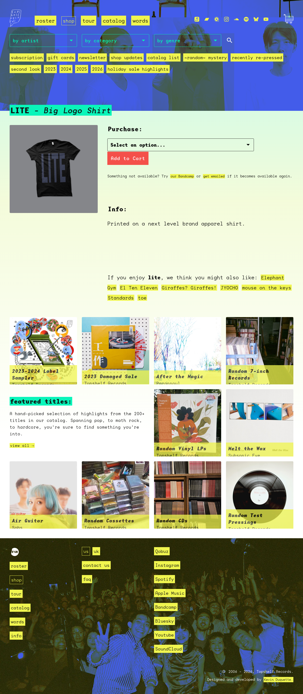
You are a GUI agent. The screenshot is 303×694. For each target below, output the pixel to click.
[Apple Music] (197, 19)
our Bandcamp (184, 164)
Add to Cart (224, 146)
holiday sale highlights (138, 70)
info (17, 634)
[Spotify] (246, 19)
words (141, 20)
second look (25, 70)
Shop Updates (126, 58)
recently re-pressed (257, 58)
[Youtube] (266, 19)
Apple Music (172, 592)
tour (89, 20)
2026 (97, 70)
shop (69, 20)
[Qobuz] (216, 19)
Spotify (166, 578)
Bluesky (166, 620)
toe (161, 296)
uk (98, 550)
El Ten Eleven (141, 286)
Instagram (169, 564)
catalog (115, 20)
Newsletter (92, 58)
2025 (81, 70)
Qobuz (163, 550)
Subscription (27, 58)
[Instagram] (226, 19)
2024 (66, 70)
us (86, 550)
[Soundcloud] (236, 19)
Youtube (166, 634)
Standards (138, 296)
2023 (50, 70)
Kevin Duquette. (276, 678)
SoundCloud (171, 647)
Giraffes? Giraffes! (195, 286)
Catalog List (163, 58)
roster (45, 20)
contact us (98, 564)
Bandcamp (167, 606)
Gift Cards (61, 58)
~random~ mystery (205, 58)
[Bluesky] (256, 19)
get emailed (218, 164)
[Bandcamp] (207, 19)
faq (87, 578)
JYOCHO (238, 286)
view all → (23, 444)
